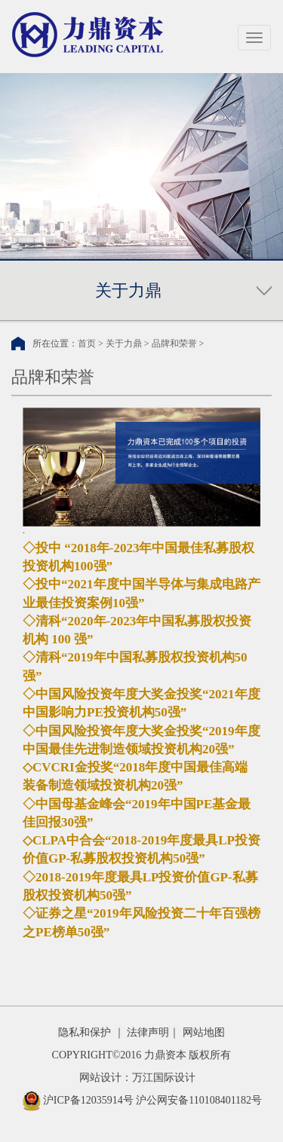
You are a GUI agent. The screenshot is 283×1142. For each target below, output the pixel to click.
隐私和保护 (84, 1032)
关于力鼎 (124, 343)
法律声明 (148, 1032)
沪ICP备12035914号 (88, 1100)
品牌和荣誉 (174, 343)
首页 (87, 343)
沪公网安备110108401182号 (199, 1100)
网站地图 (204, 1032)
